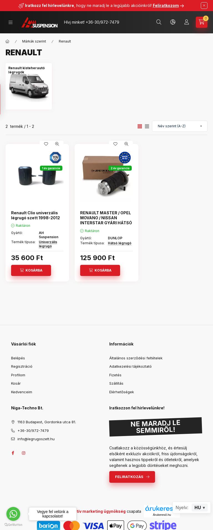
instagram (23, 453)
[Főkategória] (7, 41)
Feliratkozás (129, 476)
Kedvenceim (21, 392)
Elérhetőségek (121, 392)
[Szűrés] (5, 99)
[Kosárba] (31, 270)
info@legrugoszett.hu (36, 439)
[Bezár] (204, 5)
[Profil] (186, 22)
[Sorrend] (179, 126)
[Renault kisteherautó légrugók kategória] (28, 70)
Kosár (16, 383)
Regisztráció (21, 366)
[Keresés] (158, 22)
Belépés (18, 358)
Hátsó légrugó (119, 243)
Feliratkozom (166, 5)
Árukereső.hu (162, 514)
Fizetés (115, 375)
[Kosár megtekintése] (201, 22)
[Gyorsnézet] (57, 144)
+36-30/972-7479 (102, 22)
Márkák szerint (34, 41)
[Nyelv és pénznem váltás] (172, 22)
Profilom (18, 375)
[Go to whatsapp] (13, 514)
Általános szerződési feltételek (136, 358)
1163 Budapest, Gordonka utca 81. (46, 422)
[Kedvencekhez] (46, 144)
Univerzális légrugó (48, 244)
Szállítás (116, 383)
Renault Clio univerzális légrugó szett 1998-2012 (35, 215)
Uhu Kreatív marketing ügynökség (92, 511)
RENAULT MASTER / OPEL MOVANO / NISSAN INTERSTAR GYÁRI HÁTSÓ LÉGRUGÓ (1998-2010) (106, 220)
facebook (12, 453)
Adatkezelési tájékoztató (130, 366)
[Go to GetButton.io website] (13, 524)
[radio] (147, 126)
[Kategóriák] (11, 22)
